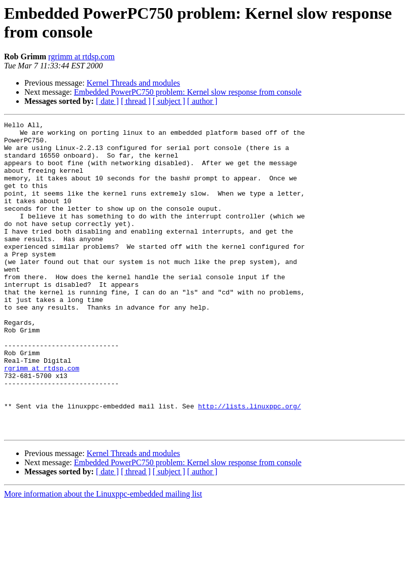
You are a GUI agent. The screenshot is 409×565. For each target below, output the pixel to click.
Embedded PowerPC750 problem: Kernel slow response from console (187, 92)
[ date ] (107, 101)
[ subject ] (169, 101)
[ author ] (202, 101)
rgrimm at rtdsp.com (81, 56)
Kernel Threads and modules (133, 83)
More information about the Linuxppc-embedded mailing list (103, 556)
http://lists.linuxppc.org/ (249, 463)
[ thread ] (136, 101)
